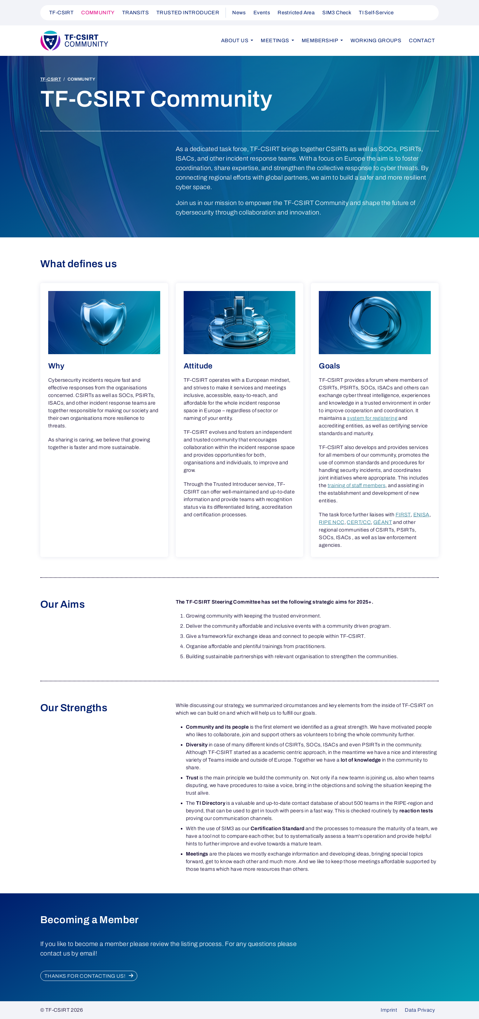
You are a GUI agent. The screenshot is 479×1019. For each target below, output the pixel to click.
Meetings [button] (275, 40)
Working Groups (376, 40)
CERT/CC (359, 522)
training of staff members (356, 485)
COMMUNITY (98, 12)
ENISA (421, 514)
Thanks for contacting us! (85, 976)
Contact (422, 40)
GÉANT (382, 522)
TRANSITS (135, 12)
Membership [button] (320, 40)
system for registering (372, 418)
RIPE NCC (331, 522)
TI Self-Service (376, 12)
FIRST (403, 514)
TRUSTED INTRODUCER (187, 12)
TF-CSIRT (61, 12)
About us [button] (235, 40)
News (239, 12)
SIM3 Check (336, 12)
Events (261, 12)
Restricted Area (296, 12)
